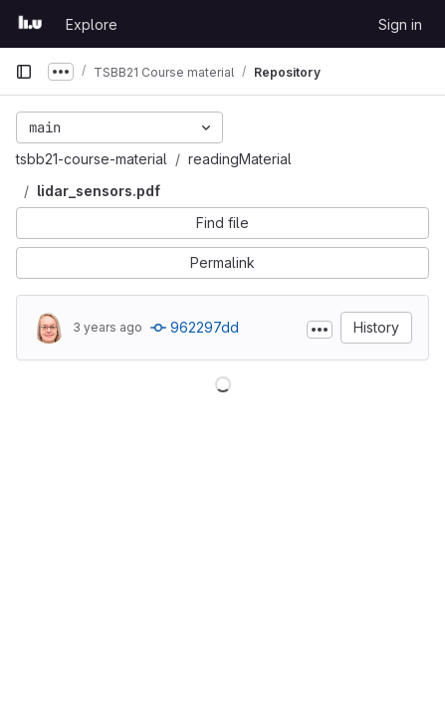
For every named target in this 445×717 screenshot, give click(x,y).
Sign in (400, 24)
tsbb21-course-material (91, 158)
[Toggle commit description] (320, 330)
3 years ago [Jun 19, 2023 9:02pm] (107, 327)
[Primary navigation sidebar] (24, 72)
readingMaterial (240, 158)
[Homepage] (30, 24)
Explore (91, 24)
